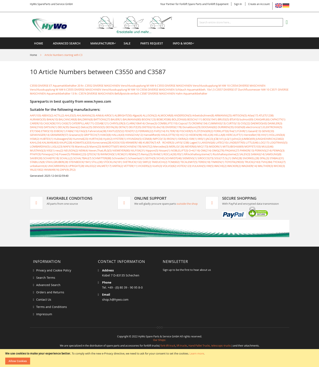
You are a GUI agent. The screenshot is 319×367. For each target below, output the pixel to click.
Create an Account (259, 4)
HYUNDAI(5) (134, 139)
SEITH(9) (150, 158)
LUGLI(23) (56, 146)
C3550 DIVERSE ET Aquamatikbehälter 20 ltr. (57, 85)
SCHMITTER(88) (101, 158)
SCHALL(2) (66, 158)
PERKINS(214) (263, 150)
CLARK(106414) (135, 123)
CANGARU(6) (262, 119)
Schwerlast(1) (136, 158)
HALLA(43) (117, 135)
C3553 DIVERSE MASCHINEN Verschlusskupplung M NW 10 (193, 85)
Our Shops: (159, 340)
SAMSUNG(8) (273, 154)
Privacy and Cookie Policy (53, 270)
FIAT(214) (159, 131)
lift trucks (182, 345)
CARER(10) (36, 123)
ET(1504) (35, 131)
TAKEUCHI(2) (159, 162)
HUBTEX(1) (46, 139)
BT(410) (234, 119)
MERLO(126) (176, 146)
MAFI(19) (68, 146)
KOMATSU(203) (82, 142)
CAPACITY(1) (277, 119)
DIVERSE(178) (173, 127)
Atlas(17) (252, 115)
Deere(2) (75, 127)
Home (34, 55)
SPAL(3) (264, 158)
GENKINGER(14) (40, 135)
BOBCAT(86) (163, 119)
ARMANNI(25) (223, 115)
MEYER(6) (191, 146)
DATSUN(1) (50, 127)
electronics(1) (254, 127)
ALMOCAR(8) (165, 115)
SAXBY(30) (36, 158)
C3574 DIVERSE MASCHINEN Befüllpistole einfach (109, 93)
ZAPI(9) (64, 170)
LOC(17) (264, 142)
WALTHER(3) (265, 166)
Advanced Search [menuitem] (67, 43)
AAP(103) (35, 115)
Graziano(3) (76, 135)
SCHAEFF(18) (51, 158)
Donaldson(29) (191, 127)
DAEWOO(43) (259, 123)
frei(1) (233, 131)
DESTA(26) (112, 127)
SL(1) (228, 158)
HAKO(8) (105, 135)
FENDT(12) (131, 131)
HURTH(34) (95, 139)
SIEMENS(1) (189, 158)
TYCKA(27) (279, 162)
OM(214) (206, 150)
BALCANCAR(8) (68, 119)
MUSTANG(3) (38, 150)
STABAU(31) (277, 158)
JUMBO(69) (248, 139)
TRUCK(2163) (252, 162)
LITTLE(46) (252, 142)
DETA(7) (123, 127)
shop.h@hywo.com (115, 299)
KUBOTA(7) (149, 142)
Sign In (238, 4)
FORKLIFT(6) (221, 131)
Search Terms (45, 278)
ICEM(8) (147, 139)
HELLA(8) (219, 135)
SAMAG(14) (258, 154)
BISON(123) (149, 119)
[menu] (159, 37)
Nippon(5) (152, 150)
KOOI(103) (118, 142)
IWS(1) (201, 139)
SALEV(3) (244, 154)
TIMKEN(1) (217, 162)
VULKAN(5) (199, 166)
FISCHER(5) (186, 131)
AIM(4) (100, 115)
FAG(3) (83, 131)
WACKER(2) (234, 166)
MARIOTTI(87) (110, 146)
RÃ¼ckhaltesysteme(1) (198, 154)
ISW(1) (193, 139)
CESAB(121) (102, 123)
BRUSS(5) (223, 119)
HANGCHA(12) (134, 135)
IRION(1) (172, 139)
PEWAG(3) (278, 150)
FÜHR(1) (242, 131)
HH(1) (264, 135)
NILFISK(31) (138, 150)
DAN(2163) (36, 127)
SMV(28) (237, 158)
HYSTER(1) (119, 139)
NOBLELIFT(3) (179, 150)
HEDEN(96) (195, 135)
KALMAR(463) (50, 142)
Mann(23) (95, 146)
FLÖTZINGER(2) (203, 131)
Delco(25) (86, 127)
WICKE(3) (279, 166)
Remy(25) (147, 154)
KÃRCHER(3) (165, 142)
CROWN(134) (199, 123)
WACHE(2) (220, 166)
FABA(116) (72, 131)
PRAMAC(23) (78, 154)
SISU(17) (219, 158)
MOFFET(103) (252, 146)
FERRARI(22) (145, 131)
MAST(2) (147, 146)
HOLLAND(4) (277, 135)
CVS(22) (245, 123)
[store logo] (108, 24)
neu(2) (59, 150)
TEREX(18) (204, 162)
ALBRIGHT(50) (123, 115)
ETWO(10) (47, 131)
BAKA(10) (52, 119)
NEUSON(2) (71, 150)
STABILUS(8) (37, 162)
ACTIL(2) (59, 115)
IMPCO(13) (159, 139)
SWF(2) (146, 162)
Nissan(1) (164, 150)
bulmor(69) (246, 119)
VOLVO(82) (169, 166)
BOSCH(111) (194, 119)
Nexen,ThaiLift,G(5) (100, 150)
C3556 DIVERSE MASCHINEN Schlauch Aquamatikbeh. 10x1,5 (177, 89)
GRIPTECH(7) (92, 135)
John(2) (236, 139)
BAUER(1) (116, 119)
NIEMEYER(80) (121, 150)
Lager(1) (195, 142)
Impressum (44, 314)
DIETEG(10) (149, 127)
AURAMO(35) (38, 119)
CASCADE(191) (52, 123)
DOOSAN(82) (209, 127)
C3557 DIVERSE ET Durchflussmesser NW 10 (242, 89)
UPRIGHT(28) (76, 166)
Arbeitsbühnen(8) (203, 115)
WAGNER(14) (249, 166)
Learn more (197, 353)
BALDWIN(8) (85, 119)
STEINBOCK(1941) (80, 162)
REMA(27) (134, 154)
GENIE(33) (268, 131)
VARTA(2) (117, 166)
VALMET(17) (104, 166)
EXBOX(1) (59, 131)
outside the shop (187, 204)
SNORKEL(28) (251, 158)
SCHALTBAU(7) (82, 158)
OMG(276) (218, 150)
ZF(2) (72, 170)
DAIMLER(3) (275, 123)
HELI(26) (208, 135)
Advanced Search (48, 285)
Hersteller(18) (252, 135)
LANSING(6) (207, 142)
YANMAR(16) (51, 170)
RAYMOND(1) (108, 154)
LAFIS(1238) (182, 142)
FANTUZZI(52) (115, 131)
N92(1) (50, 150)
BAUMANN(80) (132, 119)
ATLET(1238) (266, 115)
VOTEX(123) (184, 166)
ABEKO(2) (47, 115)
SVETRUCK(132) (132, 162)
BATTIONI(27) (102, 119)
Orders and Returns (50, 292)
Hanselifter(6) (151, 135)
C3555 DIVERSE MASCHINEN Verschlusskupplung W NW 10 (102, 89)
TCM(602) (174, 162)
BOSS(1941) (210, 119)
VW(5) (210, 166)
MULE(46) (267, 146)
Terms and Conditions (51, 307)
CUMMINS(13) (217, 123)
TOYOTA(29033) (234, 162)
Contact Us (43, 299)
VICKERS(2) (145, 166)
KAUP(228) (65, 142)
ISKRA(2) (183, 139)
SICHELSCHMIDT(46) (169, 158)
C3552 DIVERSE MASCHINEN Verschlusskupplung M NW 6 (120, 85)
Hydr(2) (108, 139)
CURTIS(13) (233, 123)
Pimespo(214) (49, 154)
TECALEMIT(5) (188, 162)
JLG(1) (228, 139)
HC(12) (184, 135)
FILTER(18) (172, 131)
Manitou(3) (82, 146)
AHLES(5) (70, 115)
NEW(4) (83, 150)
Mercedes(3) (160, 146)
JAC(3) (209, 139)
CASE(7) (66, 123)
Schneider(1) (119, 158)
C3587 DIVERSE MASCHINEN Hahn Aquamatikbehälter (173, 93)
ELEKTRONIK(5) (272, 127)
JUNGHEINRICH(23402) (270, 139)
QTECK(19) (93, 154)
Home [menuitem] (38, 43)
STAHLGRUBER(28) (56, 162)
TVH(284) (266, 162)
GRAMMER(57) (59, 135)
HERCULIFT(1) (234, 135)
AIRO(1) (109, 115)
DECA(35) (63, 127)
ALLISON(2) (150, 115)
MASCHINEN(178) (131, 146)
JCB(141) (219, 139)
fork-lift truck (167, 345)
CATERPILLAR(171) (83, 123)
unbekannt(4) (38, 166)
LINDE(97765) (236, 142)
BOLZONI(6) (179, 119)
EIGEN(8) (239, 127)
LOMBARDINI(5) (40, 146)
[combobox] (240, 22)
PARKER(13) (247, 150)
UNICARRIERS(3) (57, 166)
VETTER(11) (130, 166)
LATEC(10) (222, 142)
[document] (160, 358)
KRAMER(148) (134, 142)
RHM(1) (158, 154)
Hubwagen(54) (63, 139)
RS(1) (180, 154)
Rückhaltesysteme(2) (226, 154)
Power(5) (64, 154)
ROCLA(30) (170, 154)
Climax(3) (151, 123)
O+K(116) (194, 150)
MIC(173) (202, 146)
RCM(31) (122, 154)
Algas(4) (137, 115)
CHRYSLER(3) (117, 123)
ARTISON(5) (239, 115)
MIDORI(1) (215, 146)
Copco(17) (184, 123)
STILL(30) (97, 162)
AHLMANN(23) (86, 115)
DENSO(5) (99, 127)
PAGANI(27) (232, 150)
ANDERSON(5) (183, 115)
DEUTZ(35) (135, 127)
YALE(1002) (36, 170)
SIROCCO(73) (205, 158)
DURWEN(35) (226, 127)
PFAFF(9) (35, 154)
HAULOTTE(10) (170, 135)
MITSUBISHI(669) (233, 146)
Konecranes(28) (101, 142)
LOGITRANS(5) (278, 142)
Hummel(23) (80, 139)
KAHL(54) (35, 142)
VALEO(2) (90, 166)
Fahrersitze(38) (97, 131)
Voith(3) (157, 166)
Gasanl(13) (254, 131)
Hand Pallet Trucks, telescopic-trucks (209, 345)
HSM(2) (34, 139)
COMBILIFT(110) (168, 123)
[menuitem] (102, 43)
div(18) (160, 127)
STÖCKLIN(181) (112, 162)
